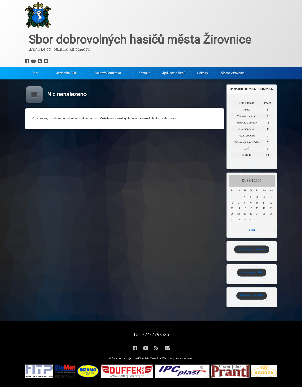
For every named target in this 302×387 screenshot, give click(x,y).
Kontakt (144, 53)
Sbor (34, 53)
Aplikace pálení (173, 53)
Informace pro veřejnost (264, 249)
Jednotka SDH (66, 53)
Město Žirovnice (233, 53)
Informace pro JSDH (264, 295)
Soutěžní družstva (108, 53)
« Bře (264, 229)
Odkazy (202, 53)
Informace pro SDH (264, 272)
